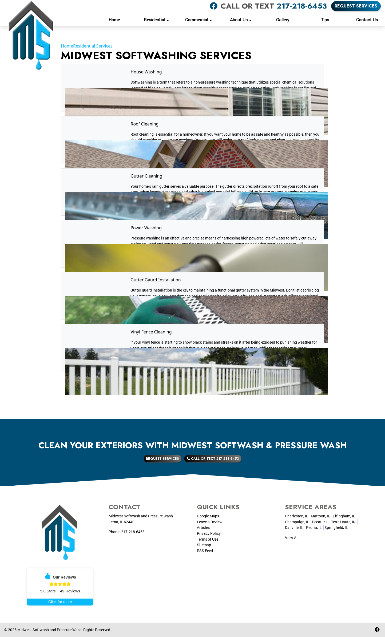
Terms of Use (207, 539)
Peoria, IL (314, 527)
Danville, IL (294, 527)
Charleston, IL (296, 515)
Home (67, 46)
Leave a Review (210, 521)
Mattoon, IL (320, 515)
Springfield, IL (336, 527)
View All (292, 537)
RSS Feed (205, 550)
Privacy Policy (209, 533)
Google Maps (208, 515)
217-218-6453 (301, 6)
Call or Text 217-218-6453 (204, 458)
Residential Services (93, 46)
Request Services (356, 6)
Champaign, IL (297, 521)
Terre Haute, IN (343, 521)
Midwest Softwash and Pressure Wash (49, 629)
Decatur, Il (320, 521)
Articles (203, 527)
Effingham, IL (344, 515)
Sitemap (204, 544)
